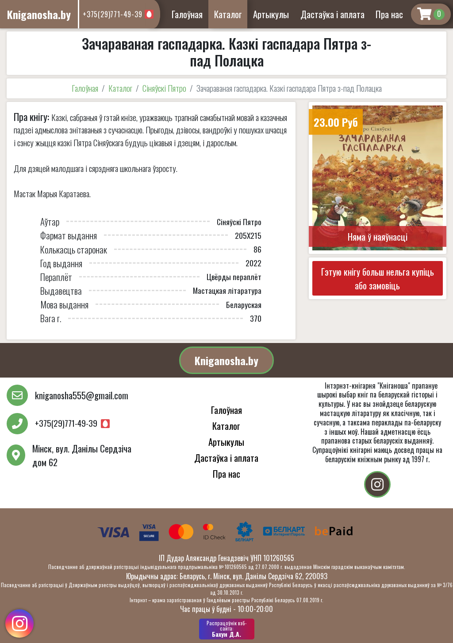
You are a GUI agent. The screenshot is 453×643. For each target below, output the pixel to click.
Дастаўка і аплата (332, 14)
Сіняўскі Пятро (164, 88)
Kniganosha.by (226, 360)
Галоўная (187, 14)
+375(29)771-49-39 (112, 14)
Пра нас (389, 14)
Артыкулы (271, 14)
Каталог (228, 14)
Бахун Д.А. (226, 629)
